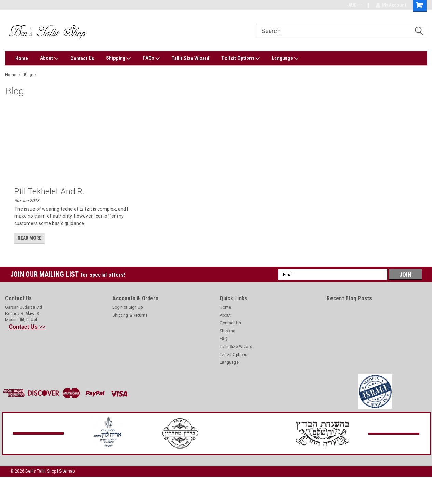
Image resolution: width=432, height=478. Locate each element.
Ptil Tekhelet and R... (51, 191)
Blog (28, 74)
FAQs (151, 58)
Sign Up (136, 307)
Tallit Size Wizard (191, 58)
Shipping (118, 58)
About (49, 58)
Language (285, 58)
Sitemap (67, 471)
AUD (354, 5)
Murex (45, 74)
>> (27, 327)
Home (21, 58)
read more (29, 238)
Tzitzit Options (240, 58)
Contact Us (82, 58)
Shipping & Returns (130, 315)
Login (117, 307)
